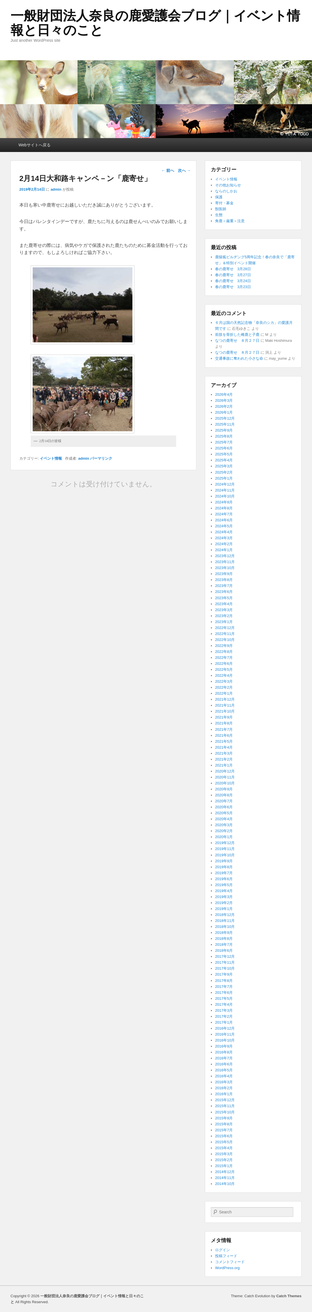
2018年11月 (225, 921)
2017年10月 (225, 968)
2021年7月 (224, 729)
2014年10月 (225, 1184)
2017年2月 (224, 1016)
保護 (218, 197)
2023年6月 (224, 592)
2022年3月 (224, 681)
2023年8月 (224, 580)
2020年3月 (224, 825)
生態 (218, 215)
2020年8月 (224, 795)
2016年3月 (224, 1082)
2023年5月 (224, 598)
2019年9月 (224, 861)
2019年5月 (224, 885)
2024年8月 (224, 508)
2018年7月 (224, 944)
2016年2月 (224, 1088)
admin (56, 189)
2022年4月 (224, 675)
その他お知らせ (228, 185)
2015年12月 (225, 1100)
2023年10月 (225, 568)
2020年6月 (224, 807)
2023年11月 (225, 562)
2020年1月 (224, 837)
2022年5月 (224, 669)
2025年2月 (224, 472)
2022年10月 (225, 640)
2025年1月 (224, 478)
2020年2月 (224, 831)
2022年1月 (224, 693)
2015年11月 (225, 1106)
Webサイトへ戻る (34, 145)
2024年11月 (225, 490)
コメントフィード (230, 1262)
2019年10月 (225, 855)
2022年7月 (224, 657)
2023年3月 (224, 610)
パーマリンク (101, 458)
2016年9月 (224, 1046)
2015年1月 (224, 1166)
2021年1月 (224, 765)
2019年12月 (225, 843)
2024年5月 (224, 526)
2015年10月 (225, 1112)
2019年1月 (224, 909)
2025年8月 (224, 436)
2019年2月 (224, 903)
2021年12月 (225, 699)
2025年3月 (224, 466)
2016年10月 (225, 1040)
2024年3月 (224, 538)
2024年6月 (224, 520)
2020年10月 (225, 783)
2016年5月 (224, 1070)
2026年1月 (224, 412)
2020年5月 (224, 813)
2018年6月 (224, 950)
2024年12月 (225, 484)
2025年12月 (225, 418)
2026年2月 (224, 406)
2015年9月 (224, 1118)
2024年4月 (224, 532)
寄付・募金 (224, 203)
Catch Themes (288, 1296)
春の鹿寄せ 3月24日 (233, 281)
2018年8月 (224, 938)
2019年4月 (224, 891)
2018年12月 (225, 915)
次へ (184, 170)
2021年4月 (224, 747)
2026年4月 (224, 394)
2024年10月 (225, 496)
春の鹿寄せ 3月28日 (233, 269)
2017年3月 (224, 1010)
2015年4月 (224, 1148)
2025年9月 (224, 430)
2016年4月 (224, 1076)
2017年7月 (224, 986)
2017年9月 (224, 974)
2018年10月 (225, 926)
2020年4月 (224, 819)
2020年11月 (225, 777)
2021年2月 (224, 759)
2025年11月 (225, 424)
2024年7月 (224, 514)
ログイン (222, 1250)
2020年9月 (224, 789)
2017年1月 (224, 1022)
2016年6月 (224, 1064)
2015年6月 (224, 1136)
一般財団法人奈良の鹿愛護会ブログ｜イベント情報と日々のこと (155, 23)
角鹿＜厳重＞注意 (230, 221)
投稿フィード (226, 1256)
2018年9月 (224, 932)
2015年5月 (224, 1142)
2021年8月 (224, 723)
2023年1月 (224, 622)
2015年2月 (224, 1160)
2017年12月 (225, 956)
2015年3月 (224, 1154)
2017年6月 (224, 992)
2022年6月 (224, 663)
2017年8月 (224, 980)
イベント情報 (51, 458)
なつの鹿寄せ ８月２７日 (237, 340)
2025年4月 (224, 460)
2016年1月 (224, 1094)
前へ (167, 170)
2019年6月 (224, 879)
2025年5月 (224, 454)
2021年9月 (224, 717)
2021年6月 (224, 735)
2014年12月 (225, 1172)
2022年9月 (224, 645)
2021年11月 (225, 705)
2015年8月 (224, 1124)
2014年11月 (225, 1178)
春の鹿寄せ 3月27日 (233, 275)
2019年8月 (224, 867)
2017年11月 (225, 962)
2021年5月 (224, 741)
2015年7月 (224, 1130)
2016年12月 (225, 1028)
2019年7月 (224, 873)
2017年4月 (224, 1004)
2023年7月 (224, 586)
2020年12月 (225, 771)
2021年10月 (225, 711)
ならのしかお (226, 191)
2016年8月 (224, 1052)
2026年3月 (224, 400)
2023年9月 (224, 574)
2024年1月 (224, 550)
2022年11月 (225, 634)
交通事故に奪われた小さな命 (239, 358)
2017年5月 (224, 998)
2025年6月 (224, 448)
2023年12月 (225, 556)
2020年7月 (224, 801)
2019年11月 (225, 849)
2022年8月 (224, 651)
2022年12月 (225, 628)
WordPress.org (227, 1268)
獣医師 (220, 209)
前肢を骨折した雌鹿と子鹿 (237, 334)
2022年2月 (224, 687)
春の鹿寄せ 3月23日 (233, 287)
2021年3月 (224, 753)
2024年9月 (224, 502)
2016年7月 (224, 1058)
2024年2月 (224, 544)
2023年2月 (224, 616)
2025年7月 (224, 442)
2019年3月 (224, 897)
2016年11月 (225, 1034)
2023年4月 (224, 604)
